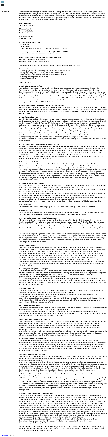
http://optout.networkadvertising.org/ (50, 386)
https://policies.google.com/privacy (88, 428)
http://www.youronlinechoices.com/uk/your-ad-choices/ (82, 388)
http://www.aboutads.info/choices (30, 388)
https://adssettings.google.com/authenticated (37, 430)
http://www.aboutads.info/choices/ (83, 236)
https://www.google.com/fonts (55, 426)
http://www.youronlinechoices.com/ (30, 238)
